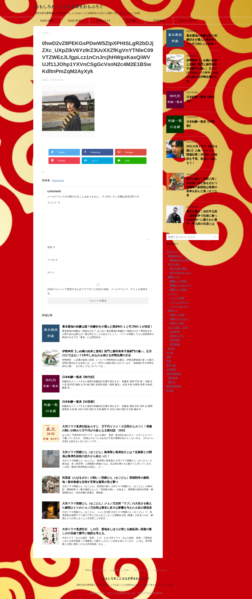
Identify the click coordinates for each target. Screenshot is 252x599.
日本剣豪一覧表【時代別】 (79, 377)
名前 (51, 247)
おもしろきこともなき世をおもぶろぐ (69, 6)
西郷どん (173, 310)
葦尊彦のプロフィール (95, 570)
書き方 (171, 382)
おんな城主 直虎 (178, 327)
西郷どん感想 (177, 323)
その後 (170, 352)
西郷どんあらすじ (179, 319)
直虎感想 (175, 340)
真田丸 (171, 348)
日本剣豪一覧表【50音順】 (79, 401)
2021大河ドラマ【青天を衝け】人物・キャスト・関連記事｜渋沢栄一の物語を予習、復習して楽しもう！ (202, 154)
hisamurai (58, 180)
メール (52, 259)
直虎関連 (175, 331)
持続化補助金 (173, 373)
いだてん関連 (177, 298)
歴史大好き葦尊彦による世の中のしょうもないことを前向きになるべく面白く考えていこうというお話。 (126, 585)
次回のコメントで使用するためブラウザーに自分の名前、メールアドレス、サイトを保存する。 (97, 291)
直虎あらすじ (177, 335)
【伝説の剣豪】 (47, 20)
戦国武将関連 (173, 386)
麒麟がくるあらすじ (181, 285)
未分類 (170, 390)
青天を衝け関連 (178, 268)
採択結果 (173, 377)
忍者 (168, 361)
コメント (53, 202)
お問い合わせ (160, 570)
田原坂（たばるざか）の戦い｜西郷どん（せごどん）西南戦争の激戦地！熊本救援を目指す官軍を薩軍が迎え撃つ (105, 479)
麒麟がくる (174, 277)
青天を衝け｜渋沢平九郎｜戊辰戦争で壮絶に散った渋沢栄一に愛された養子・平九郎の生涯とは (201, 217)
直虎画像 (175, 344)
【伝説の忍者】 (75, 20)
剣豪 (168, 356)
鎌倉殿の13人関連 (180, 260)
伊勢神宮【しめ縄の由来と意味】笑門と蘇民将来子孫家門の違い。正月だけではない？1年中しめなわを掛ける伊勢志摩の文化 (107, 353)
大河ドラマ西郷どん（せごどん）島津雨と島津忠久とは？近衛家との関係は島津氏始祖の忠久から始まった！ (107, 454)
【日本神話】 (159, 20)
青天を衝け (174, 264)
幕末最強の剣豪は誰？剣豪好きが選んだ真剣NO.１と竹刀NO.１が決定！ (107, 326)
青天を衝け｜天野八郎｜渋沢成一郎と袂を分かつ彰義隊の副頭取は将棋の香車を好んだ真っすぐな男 (201, 187)
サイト (51, 272)
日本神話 (171, 369)
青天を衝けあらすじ (181, 272)
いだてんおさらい (179, 302)
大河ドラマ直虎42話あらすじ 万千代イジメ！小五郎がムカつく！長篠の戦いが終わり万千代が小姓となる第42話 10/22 (107, 428)
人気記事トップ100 (119, 570)
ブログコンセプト (187, 20)
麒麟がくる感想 (178, 289)
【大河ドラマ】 (103, 20)
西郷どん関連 (177, 314)
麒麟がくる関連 (178, 281)
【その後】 (131, 20)
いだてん (173, 293)
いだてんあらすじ (179, 306)
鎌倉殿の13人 (175, 255)
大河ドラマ (172, 251)
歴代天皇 (171, 365)
